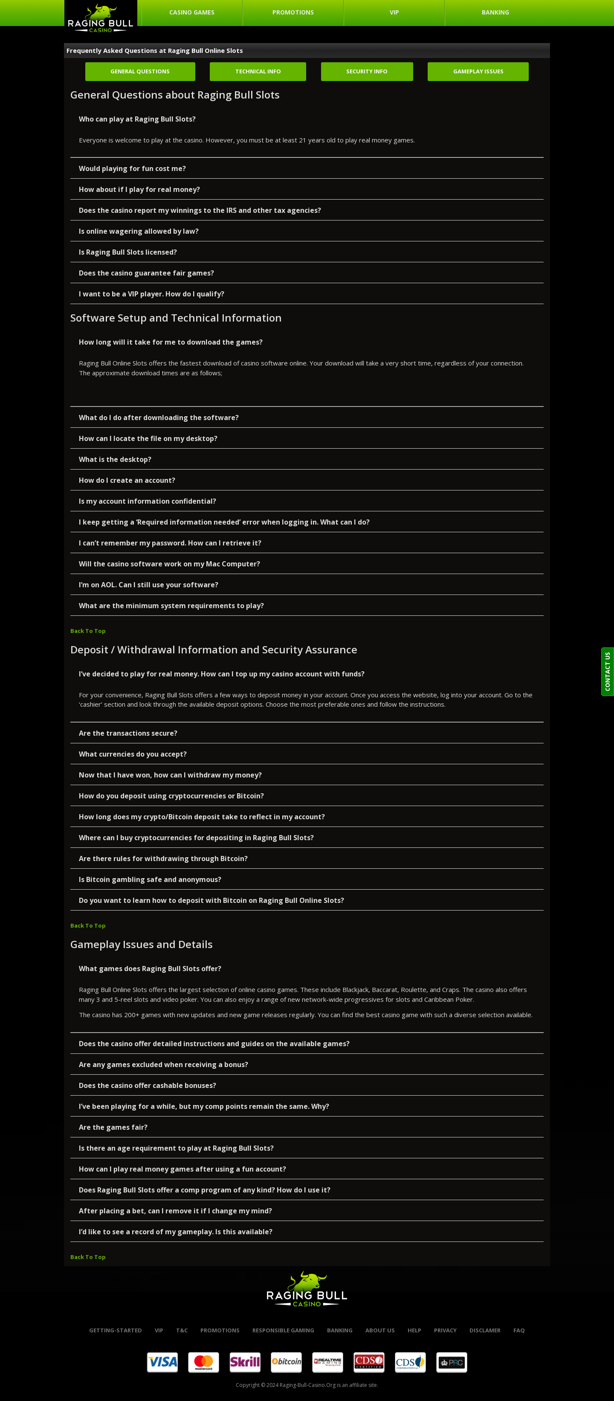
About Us (380, 1330)
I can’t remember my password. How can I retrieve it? (170, 543)
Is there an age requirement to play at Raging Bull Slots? (176, 1148)
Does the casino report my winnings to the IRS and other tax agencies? (200, 210)
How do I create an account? (127, 480)
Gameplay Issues (478, 71)
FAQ (519, 1330)
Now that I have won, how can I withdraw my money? (170, 775)
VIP (159, 1330)
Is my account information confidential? (147, 501)
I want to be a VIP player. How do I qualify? (151, 294)
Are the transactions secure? (128, 733)
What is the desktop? (115, 459)
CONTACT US (607, 671)
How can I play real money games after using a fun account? (182, 1169)
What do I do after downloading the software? (159, 417)
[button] (307, 118)
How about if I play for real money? (139, 189)
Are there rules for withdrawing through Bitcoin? (163, 858)
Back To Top (88, 631)
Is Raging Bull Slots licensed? (128, 252)
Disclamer (485, 1330)
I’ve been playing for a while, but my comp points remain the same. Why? (204, 1106)
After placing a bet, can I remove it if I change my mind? (175, 1210)
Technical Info (258, 71)
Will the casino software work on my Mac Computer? (169, 564)
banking (340, 1330)
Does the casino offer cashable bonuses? (147, 1085)
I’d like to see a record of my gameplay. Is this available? (175, 1231)
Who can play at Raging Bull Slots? (137, 119)
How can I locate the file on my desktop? (148, 438)
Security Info (367, 71)
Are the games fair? (113, 1127)
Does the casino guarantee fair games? (146, 273)
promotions (220, 1330)
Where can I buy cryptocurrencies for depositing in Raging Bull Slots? (196, 837)
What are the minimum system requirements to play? (171, 605)
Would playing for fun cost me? (132, 168)
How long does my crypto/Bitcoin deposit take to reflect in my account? (202, 816)
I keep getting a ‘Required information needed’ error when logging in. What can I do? (224, 522)
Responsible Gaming (283, 1330)
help (414, 1330)
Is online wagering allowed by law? (139, 231)
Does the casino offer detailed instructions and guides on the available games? (214, 1043)
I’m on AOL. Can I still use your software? (148, 584)
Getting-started (115, 1330)
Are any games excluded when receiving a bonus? (163, 1064)
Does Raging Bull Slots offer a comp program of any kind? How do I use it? (204, 1190)
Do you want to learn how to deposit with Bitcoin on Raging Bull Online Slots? (211, 900)
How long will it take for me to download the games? (171, 342)
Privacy (445, 1330)
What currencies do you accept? (133, 754)
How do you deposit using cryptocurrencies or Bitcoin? (171, 796)
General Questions (140, 71)
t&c (182, 1330)
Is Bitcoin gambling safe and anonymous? (150, 879)
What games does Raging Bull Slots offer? (150, 968)
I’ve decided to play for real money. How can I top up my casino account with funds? (222, 674)
